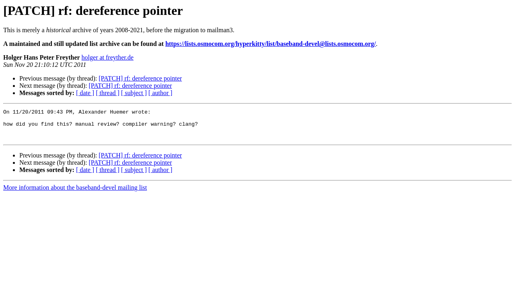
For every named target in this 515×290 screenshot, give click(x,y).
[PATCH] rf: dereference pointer (140, 78)
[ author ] (160, 92)
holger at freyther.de (108, 57)
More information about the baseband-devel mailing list (75, 193)
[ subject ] (134, 92)
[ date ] (85, 92)
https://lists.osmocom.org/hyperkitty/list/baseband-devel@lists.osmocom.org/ (270, 43)
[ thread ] (107, 92)
